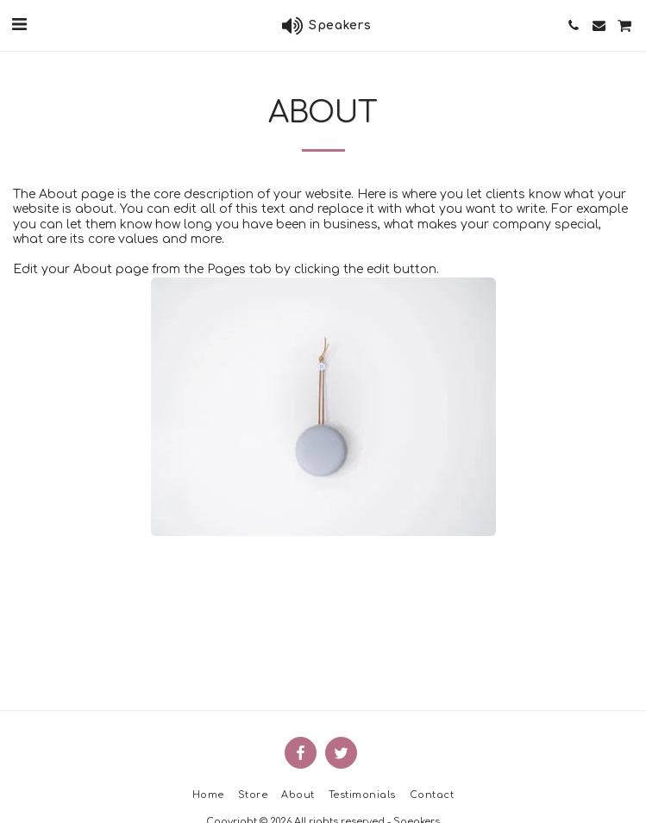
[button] (19, 25)
